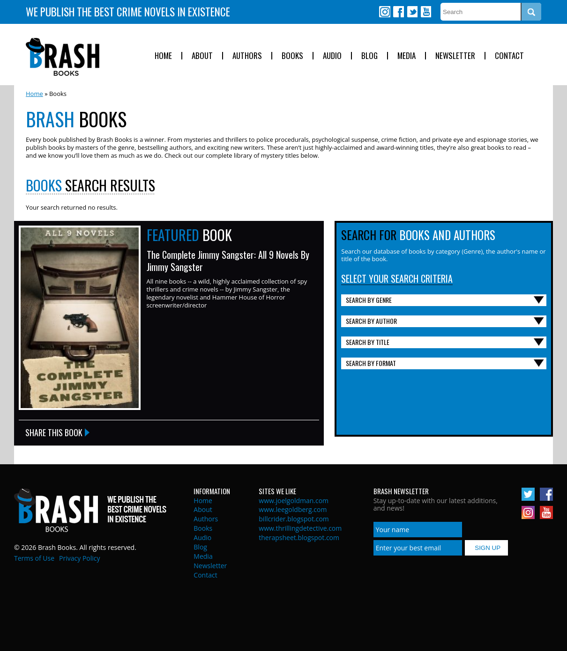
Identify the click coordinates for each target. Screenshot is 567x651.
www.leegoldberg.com (293, 509)
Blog (369, 56)
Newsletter (455, 56)
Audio (332, 56)
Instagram (384, 11)
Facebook (398, 11)
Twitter (412, 11)
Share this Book (53, 432)
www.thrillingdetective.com (300, 528)
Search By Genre (369, 300)
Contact (509, 56)
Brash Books (62, 57)
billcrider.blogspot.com (294, 518)
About (202, 56)
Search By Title (367, 342)
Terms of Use (34, 558)
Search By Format (371, 363)
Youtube (425, 11)
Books (292, 56)
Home (163, 56)
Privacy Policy (79, 558)
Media (406, 56)
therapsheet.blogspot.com (299, 537)
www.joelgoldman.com (293, 500)
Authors (247, 56)
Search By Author (371, 321)
